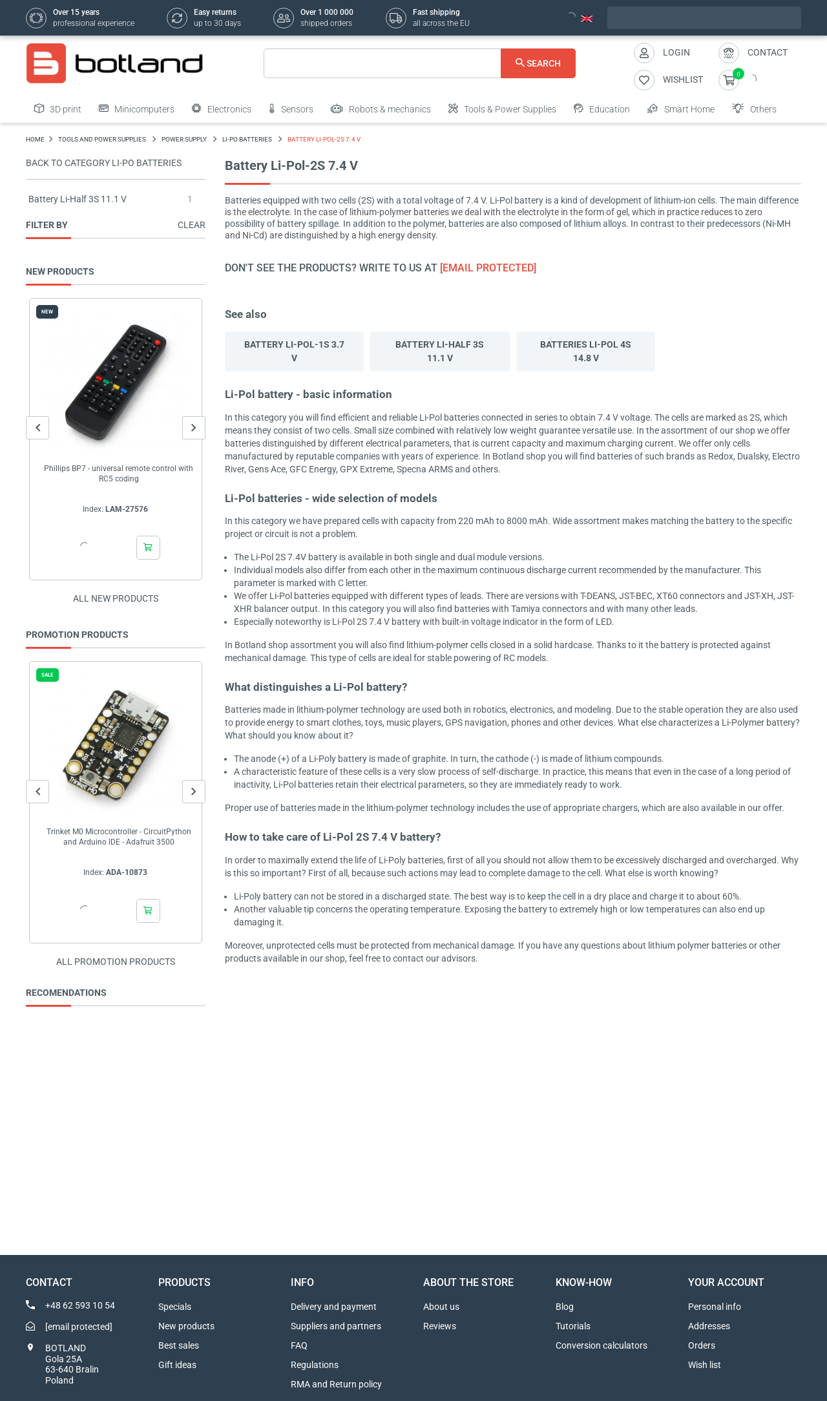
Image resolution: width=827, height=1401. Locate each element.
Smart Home (681, 108)
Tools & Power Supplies (502, 108)
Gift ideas (177, 1365)
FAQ (299, 1345)
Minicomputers (136, 108)
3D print (57, 108)
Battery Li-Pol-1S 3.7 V (294, 351)
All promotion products (115, 961)
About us (441, 1306)
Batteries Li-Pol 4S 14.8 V (585, 351)
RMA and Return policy (336, 1384)
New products (186, 1326)
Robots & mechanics (381, 108)
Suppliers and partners (336, 1326)
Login (676, 52)
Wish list (704, 1365)
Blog (565, 1306)
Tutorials (573, 1326)
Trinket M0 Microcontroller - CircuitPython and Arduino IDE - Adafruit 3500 (119, 837)
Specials (174, 1306)
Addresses (709, 1326)
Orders (701, 1345)
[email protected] (488, 268)
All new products (115, 598)
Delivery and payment (334, 1306)
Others (754, 108)
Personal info (714, 1306)
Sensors (291, 108)
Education (602, 108)
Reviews (439, 1326)
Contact (768, 52)
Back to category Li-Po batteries (104, 163)
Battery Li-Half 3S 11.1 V (77, 199)
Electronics (221, 108)
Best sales (178, 1345)
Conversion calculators (601, 1345)
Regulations (315, 1365)
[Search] (420, 63)
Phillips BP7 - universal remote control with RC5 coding (118, 473)
